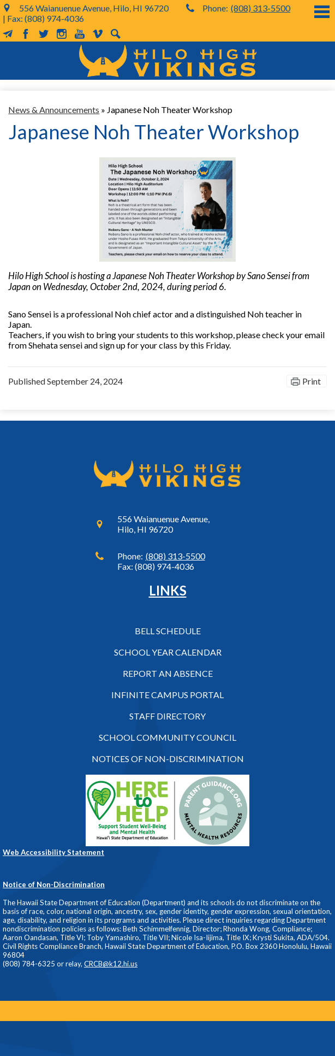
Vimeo (98, 34)
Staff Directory (167, 716)
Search (116, 34)
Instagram (62, 34)
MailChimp (8, 34)
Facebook (26, 34)
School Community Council (167, 737)
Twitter (44, 34)
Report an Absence (168, 673)
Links (168, 590)
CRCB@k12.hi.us (110, 963)
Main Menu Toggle (322, 11)
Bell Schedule (168, 631)
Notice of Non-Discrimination (54, 884)
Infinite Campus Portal (167, 694)
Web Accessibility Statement (53, 852)
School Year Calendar (168, 652)
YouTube (80, 34)
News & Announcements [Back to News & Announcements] (53, 109)
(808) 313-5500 (260, 8)
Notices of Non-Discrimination (168, 758)
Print (311, 381)
